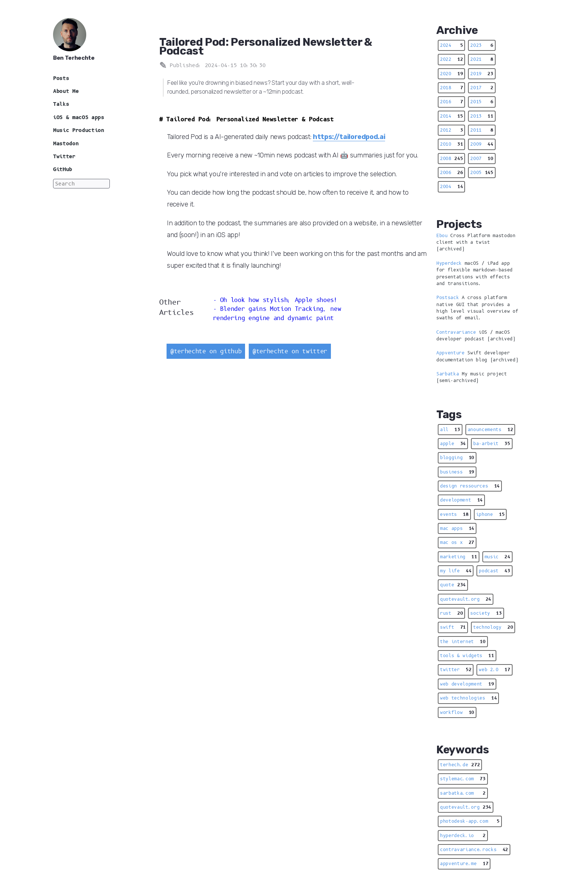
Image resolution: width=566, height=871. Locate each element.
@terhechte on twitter (289, 351)
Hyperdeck (449, 263)
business (457, 472)
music (497, 557)
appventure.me (464, 863)
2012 (451, 130)
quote (453, 585)
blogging (457, 457)
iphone (490, 514)
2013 (481, 116)
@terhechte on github (205, 351)
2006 (451, 172)
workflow (457, 712)
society (486, 613)
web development (467, 684)
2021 (481, 59)
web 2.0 (494, 669)
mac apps (457, 528)
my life (455, 571)
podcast (494, 571)
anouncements (490, 429)
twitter (455, 669)
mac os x (457, 542)
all (450, 429)
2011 (481, 130)
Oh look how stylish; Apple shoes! (279, 300)
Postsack (447, 298)
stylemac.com (463, 778)
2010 (451, 144)
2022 (451, 59)
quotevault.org (465, 599)
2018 (451, 87)
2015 (481, 101)
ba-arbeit (491, 443)
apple (453, 443)
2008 (451, 158)
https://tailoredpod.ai (349, 136)
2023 (481, 45)
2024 (451, 45)
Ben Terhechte (74, 58)
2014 (451, 116)
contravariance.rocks (474, 849)
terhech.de (460, 764)
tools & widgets (467, 655)
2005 (481, 172)
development (461, 500)
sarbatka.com (463, 793)
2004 (451, 186)
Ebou (442, 236)
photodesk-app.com (470, 821)
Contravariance (456, 332)
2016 (451, 101)
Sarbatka (447, 374)
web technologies (468, 698)
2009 (481, 144)
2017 (481, 87)
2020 (451, 73)
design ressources (470, 486)
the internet (463, 641)
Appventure (450, 353)
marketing (458, 557)
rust (451, 613)
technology (493, 627)
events (454, 514)
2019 (481, 73)
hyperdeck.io (463, 835)
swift (453, 627)
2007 (481, 158)
